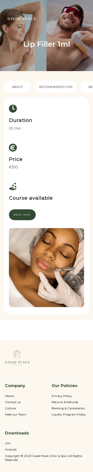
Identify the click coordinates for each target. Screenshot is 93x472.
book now (22, 214)
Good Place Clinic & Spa (49, 455)
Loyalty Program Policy (69, 414)
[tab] (17, 87)
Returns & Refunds (65, 402)
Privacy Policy (62, 396)
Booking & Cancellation (68, 408)
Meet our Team (15, 414)
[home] (22, 13)
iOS (7, 443)
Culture (10, 408)
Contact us (13, 402)
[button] (64, 13)
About (9, 396)
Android (10, 449)
